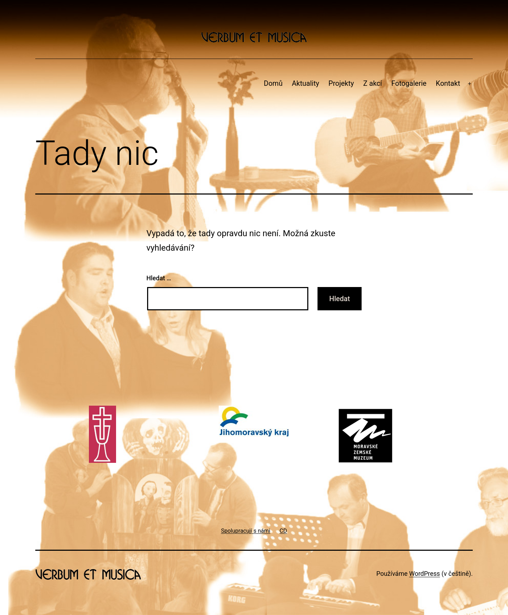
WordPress (424, 573)
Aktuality (305, 83)
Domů (273, 83)
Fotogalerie (409, 83)
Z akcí (372, 83)
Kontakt (448, 83)
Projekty (341, 83)
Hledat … (158, 278)
